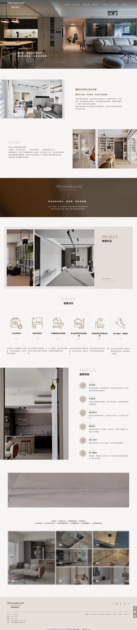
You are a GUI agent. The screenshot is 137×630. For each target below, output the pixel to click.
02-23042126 (14, 616)
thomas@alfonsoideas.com (18, 620)
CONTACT (126, 614)
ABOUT (87, 614)
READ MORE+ (107, 279)
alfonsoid (15, 614)
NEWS (120, 614)
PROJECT (109, 614)
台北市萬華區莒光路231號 (18, 622)
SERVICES (94, 614)
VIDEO (115, 614)
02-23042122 (14, 618)
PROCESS (101, 614)
